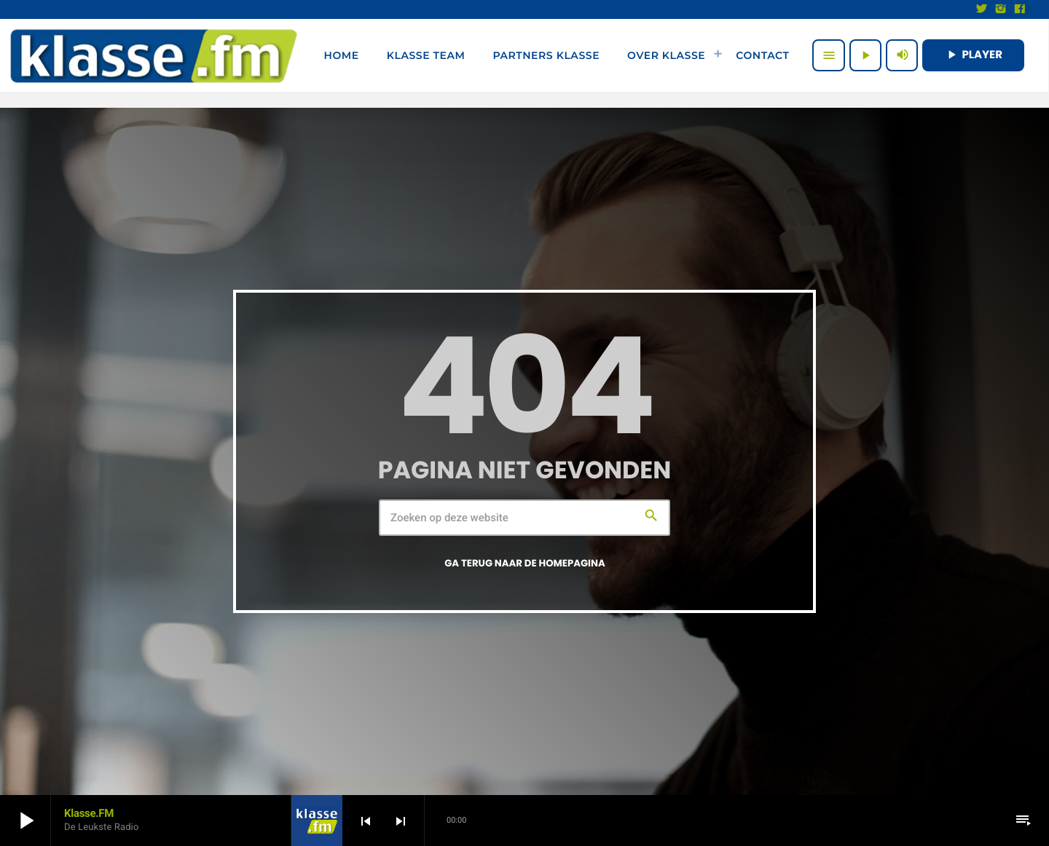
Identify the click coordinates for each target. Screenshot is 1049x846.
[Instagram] (1001, 9)
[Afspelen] (865, 55)
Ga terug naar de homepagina (524, 563)
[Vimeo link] (153, 55)
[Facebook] (1020, 9)
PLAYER (973, 55)
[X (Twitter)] (982, 9)
